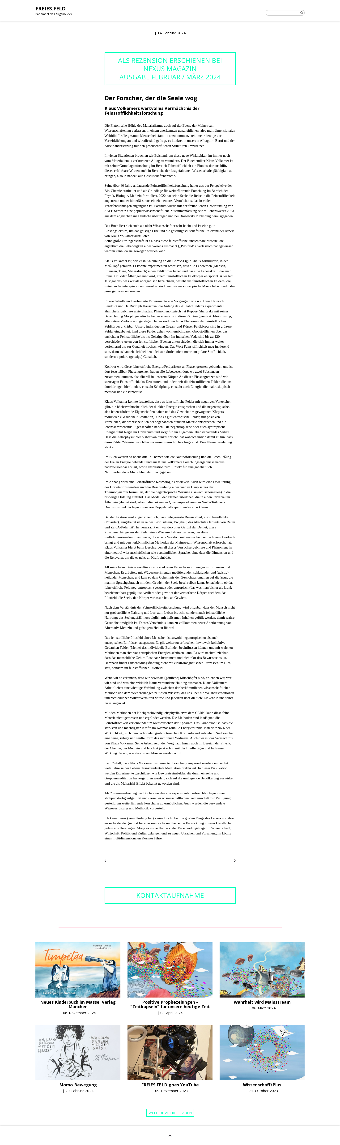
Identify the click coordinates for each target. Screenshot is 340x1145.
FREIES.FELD (50, 8)
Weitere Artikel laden (170, 1112)
